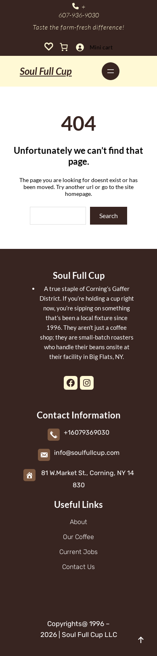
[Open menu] (110, 71)
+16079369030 (86, 432)
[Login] (79, 47)
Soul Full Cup (46, 71)
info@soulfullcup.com (86, 452)
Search (108, 215)
